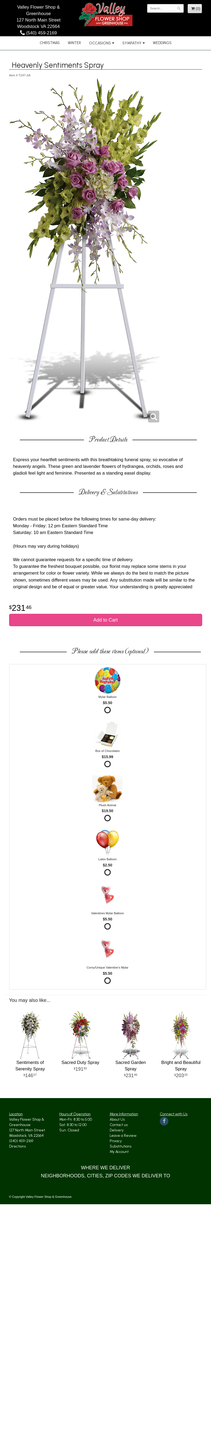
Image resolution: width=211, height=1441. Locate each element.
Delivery (117, 1130)
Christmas (50, 43)
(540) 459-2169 (38, 32)
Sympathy (132, 43)
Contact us (119, 1125)
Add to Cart (105, 620)
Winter (74, 43)
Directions (17, 1146)
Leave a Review (123, 1135)
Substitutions (120, 1146)
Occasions (100, 43)
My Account (119, 1151)
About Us (117, 1119)
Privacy (116, 1141)
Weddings (162, 43)
